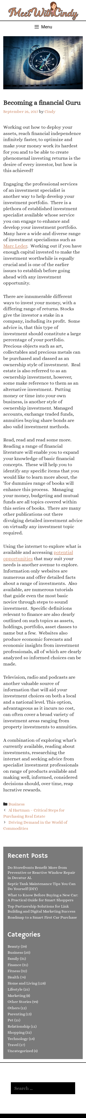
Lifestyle (15, 989)
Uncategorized (20, 1051)
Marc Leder (15, 246)
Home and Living (22, 983)
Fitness (14, 971)
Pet (10, 1020)
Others (14, 1008)
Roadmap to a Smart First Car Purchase (42, 917)
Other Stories (19, 1001)
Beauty (14, 946)
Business (16, 804)
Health (13, 977)
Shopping (16, 1032)
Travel (13, 1045)
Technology (18, 1039)
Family (13, 958)
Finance (14, 965)
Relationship (19, 1026)
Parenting (16, 1014)
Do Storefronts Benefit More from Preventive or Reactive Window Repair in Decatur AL (41, 872)
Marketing (16, 995)
